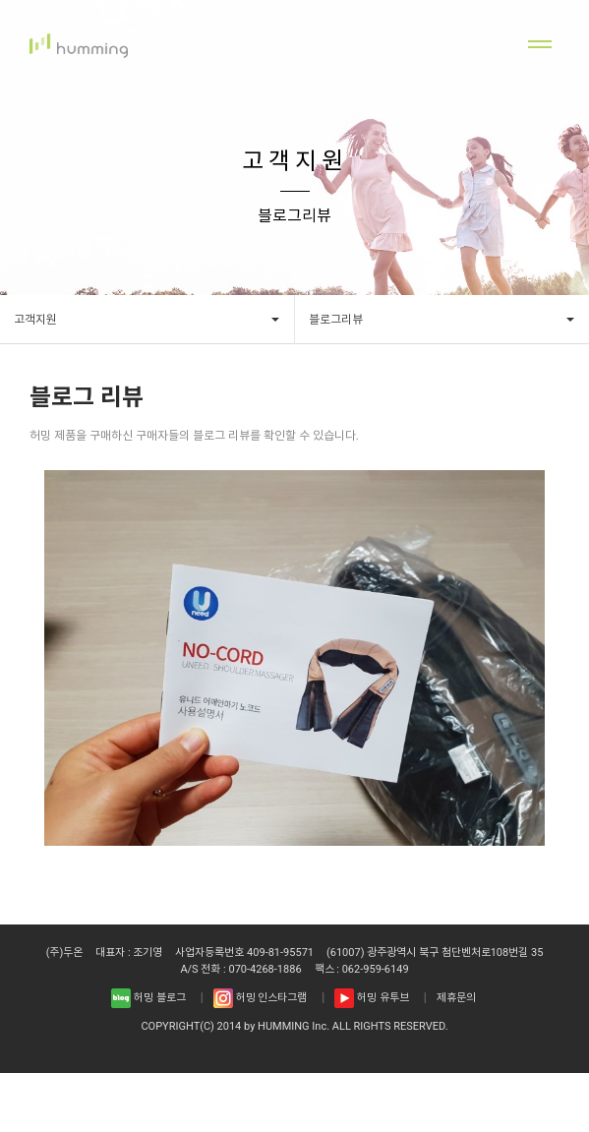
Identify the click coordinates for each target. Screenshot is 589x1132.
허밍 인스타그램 (260, 998)
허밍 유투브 (371, 998)
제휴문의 (456, 998)
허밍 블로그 (148, 998)
